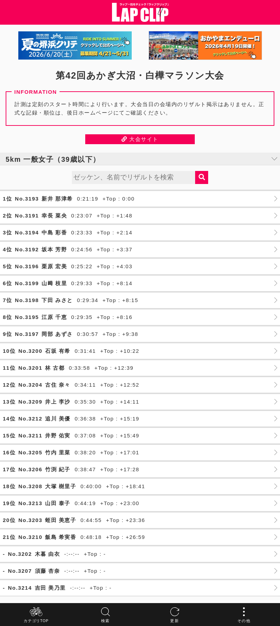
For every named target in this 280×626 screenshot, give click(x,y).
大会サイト (140, 139)
